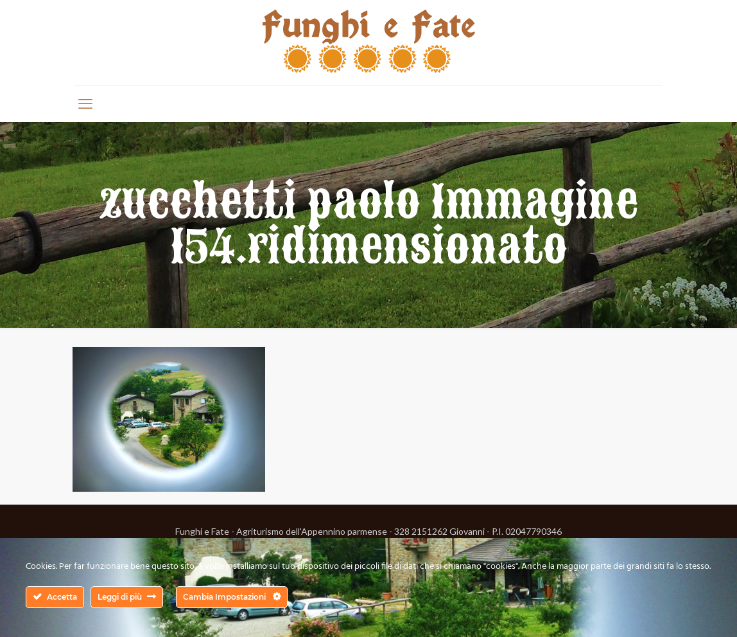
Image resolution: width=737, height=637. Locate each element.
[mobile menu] (85, 103)
